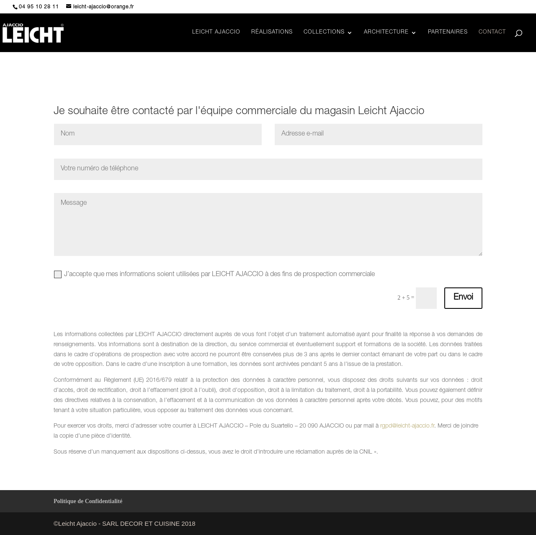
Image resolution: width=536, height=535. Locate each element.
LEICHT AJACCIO (216, 32)
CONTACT (492, 32)
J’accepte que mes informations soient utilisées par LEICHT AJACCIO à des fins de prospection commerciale (214, 274)
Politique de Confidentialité (88, 501)
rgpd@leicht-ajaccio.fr (407, 426)
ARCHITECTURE (386, 32)
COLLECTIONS (324, 32)
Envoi (463, 298)
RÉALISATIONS (272, 32)
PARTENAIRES (448, 32)
